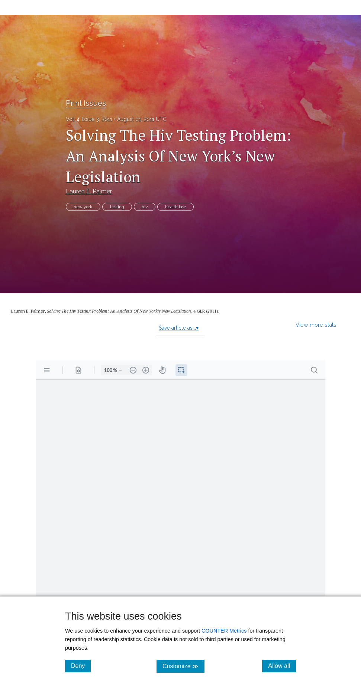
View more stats (316, 324)
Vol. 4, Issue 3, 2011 (89, 119)
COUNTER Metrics (224, 631)
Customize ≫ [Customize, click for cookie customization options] (183, 665)
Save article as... (179, 328)
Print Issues (86, 103)
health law (175, 206)
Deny (81, 665)
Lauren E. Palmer (89, 191)
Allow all (282, 665)
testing (117, 206)
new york (83, 206)
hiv (145, 206)
